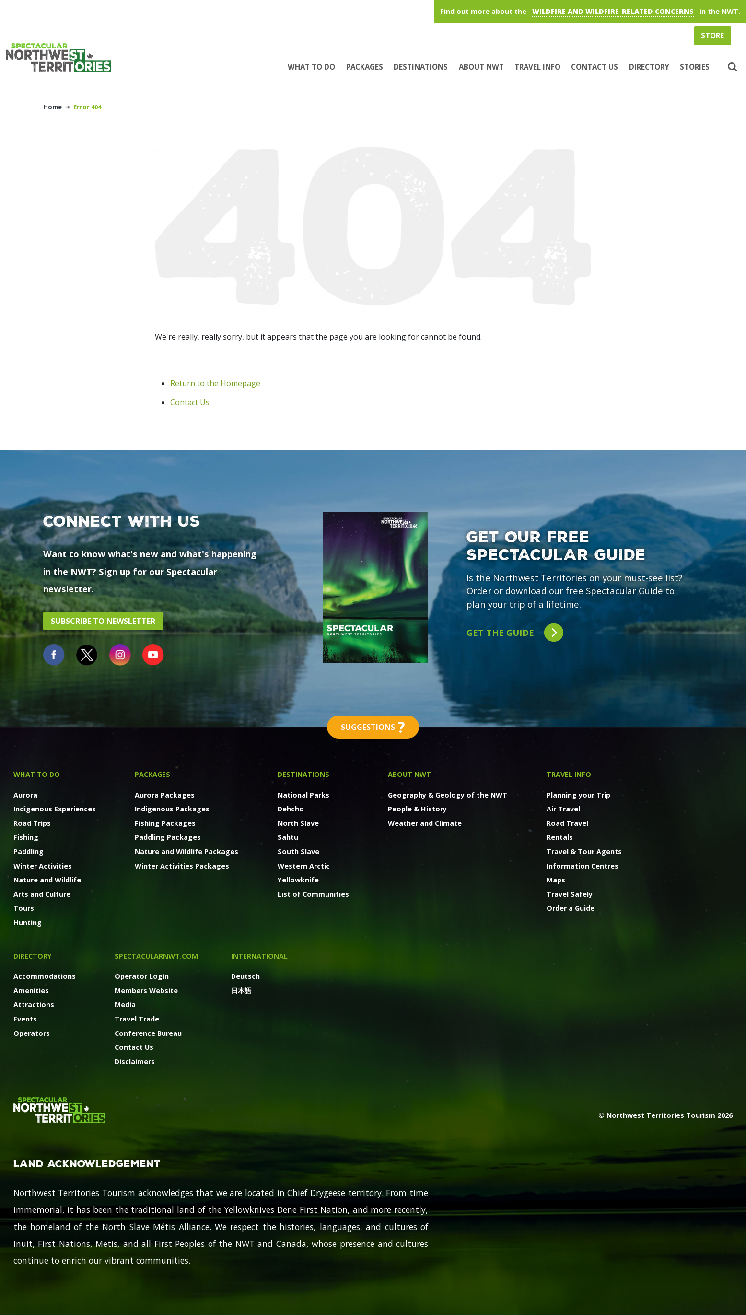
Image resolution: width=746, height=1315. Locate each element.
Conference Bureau (148, 1033)
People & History (417, 808)
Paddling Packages (168, 837)
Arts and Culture (41, 894)
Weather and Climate (425, 823)
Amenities (31, 990)
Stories (695, 66)
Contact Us (594, 66)
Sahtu (288, 837)
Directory (649, 66)
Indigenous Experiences (54, 808)
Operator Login (142, 976)
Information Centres (582, 865)
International (259, 956)
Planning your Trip (578, 794)
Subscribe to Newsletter (103, 621)
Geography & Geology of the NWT (447, 794)
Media (125, 1004)
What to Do (311, 66)
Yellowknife (298, 879)
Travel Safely (570, 894)
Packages (364, 66)
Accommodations (44, 976)
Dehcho (291, 808)
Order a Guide (570, 908)
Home (52, 107)
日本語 (241, 990)
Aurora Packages (165, 794)
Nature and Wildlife (47, 879)
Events (25, 1018)
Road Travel (567, 823)
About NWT (481, 66)
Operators (31, 1033)
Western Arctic (304, 865)
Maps (556, 879)
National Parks (303, 794)
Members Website (146, 990)
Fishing (25, 837)
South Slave (298, 851)
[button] (731, 67)
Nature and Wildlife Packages (186, 851)
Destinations (421, 66)
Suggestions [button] (373, 727)
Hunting (27, 922)
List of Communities (313, 894)
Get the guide (514, 632)
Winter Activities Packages (182, 865)
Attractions (33, 1004)
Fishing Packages (165, 823)
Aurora (25, 794)
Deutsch (245, 976)
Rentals (560, 837)
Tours (23, 908)
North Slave (298, 823)
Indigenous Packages (172, 808)
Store (712, 35)
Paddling (28, 851)
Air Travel (563, 808)
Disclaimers (135, 1061)
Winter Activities (42, 865)
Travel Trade (137, 1018)
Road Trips (32, 823)
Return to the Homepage (215, 383)
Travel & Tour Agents (584, 851)
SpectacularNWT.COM (156, 956)
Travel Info (537, 66)
